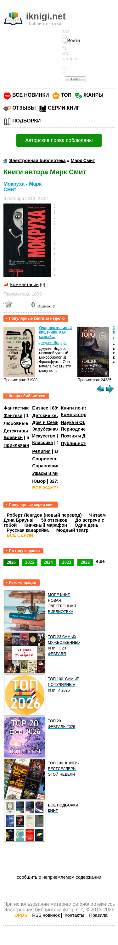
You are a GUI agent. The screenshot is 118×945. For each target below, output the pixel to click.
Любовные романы (25, 423)
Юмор (39, 480)
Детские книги (48, 415)
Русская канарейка (28, 530)
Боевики (13, 437)
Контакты (74, 915)
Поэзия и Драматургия (86, 435)
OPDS (20, 915)
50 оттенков (54, 520)
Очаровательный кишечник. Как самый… (55, 332)
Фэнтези (12, 415)
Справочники (47, 465)
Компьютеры (75, 414)
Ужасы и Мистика (51, 473)
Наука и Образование (85, 422)
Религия (41, 451)
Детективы (15, 430)
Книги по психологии (84, 407)
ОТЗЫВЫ (24, 108)
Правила (98, 915)
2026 (11, 562)
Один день (86, 525)
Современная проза (54, 458)
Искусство (43, 435)
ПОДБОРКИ (26, 120)
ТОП (66, 95)
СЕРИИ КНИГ (64, 108)
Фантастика (16, 407)
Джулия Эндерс (52, 342)
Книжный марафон (45, 525)
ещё (100, 561)
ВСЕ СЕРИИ (20, 535)
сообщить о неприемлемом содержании (59, 877)
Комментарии (24, 284)
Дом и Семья (46, 422)
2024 (48, 562)
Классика (42, 442)
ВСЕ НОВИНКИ (30, 95)
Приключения (19, 445)
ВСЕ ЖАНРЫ (46, 487)
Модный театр (72, 530)
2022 (85, 562)
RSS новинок (45, 915)
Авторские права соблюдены (59, 140)
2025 (29, 562)
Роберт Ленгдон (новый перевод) (44, 515)
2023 (66, 562)
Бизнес (40, 407)
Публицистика (77, 443)
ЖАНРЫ (94, 95)
